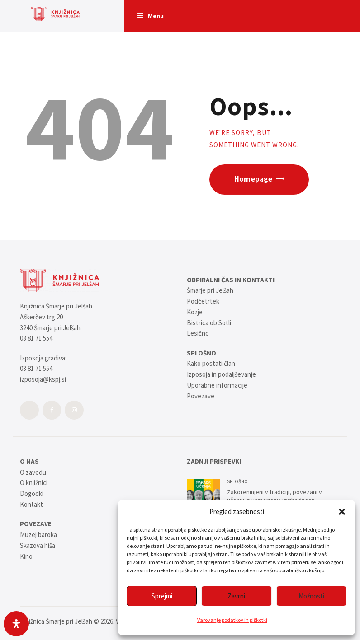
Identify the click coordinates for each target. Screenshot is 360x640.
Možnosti (311, 596)
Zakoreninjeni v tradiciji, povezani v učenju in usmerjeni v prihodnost (274, 496)
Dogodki (31, 493)
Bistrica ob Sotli (209, 322)
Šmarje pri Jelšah (210, 290)
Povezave (200, 396)
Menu (150, 16)
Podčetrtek (203, 301)
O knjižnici (33, 482)
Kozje (195, 312)
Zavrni (236, 596)
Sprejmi (162, 596)
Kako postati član (211, 363)
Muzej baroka (38, 534)
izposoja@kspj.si (43, 379)
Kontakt (31, 504)
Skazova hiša (37, 545)
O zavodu (33, 472)
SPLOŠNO (237, 481)
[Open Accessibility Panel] (16, 623)
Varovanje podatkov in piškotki (232, 620)
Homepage (253, 179)
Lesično (198, 333)
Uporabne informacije (217, 385)
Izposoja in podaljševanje (221, 374)
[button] (341, 511)
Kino (26, 556)
